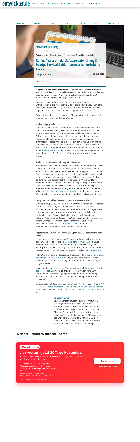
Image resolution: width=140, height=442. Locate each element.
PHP (67, 23)
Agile (96, 23)
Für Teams (37, 4)
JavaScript (38, 23)
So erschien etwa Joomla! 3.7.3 (76, 241)
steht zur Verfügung (94, 250)
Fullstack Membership (57, 4)
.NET (54, 23)
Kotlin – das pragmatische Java (56, 150)
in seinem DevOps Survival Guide (63, 223)
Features (77, 4)
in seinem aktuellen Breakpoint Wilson (60, 191)
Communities (92, 4)
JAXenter (20, 23)
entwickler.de (16, 4)
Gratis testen (107, 361)
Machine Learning (116, 23)
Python (82, 23)
